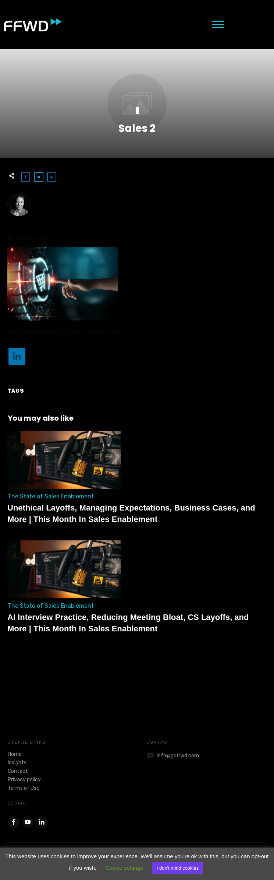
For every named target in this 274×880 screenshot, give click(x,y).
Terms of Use (23, 788)
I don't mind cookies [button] (178, 868)
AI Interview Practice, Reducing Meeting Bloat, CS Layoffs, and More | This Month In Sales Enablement (137, 591)
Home (15, 754)
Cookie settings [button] (124, 868)
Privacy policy (24, 779)
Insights (17, 763)
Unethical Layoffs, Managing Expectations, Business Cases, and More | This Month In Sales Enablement (137, 482)
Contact (18, 771)
